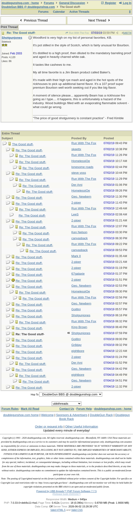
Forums (49, 3)
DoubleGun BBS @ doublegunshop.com (28, 7)
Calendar (59, 11)
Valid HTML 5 (57, 510)
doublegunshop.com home (21, 415)
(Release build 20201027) (66, 494)
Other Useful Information (81, 426)
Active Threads (79, 11)
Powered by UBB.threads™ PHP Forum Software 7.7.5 (66, 491)
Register (108, 3)
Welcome (47, 415)
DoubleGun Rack (101, 415)
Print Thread (9, 27)
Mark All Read (30, 408)
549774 (127, 32)
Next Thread (99, 20)
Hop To (35, 394)
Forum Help (84, 408)
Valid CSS (76, 510)
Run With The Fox (77, 32)
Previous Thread (33, 20)
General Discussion (72, 3)
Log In (125, 3)
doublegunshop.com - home (20, 3)
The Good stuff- (22, 144)
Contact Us (66, 408)
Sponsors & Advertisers (71, 415)
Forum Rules (10, 408)
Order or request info (49, 426)
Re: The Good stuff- (21, 32)
